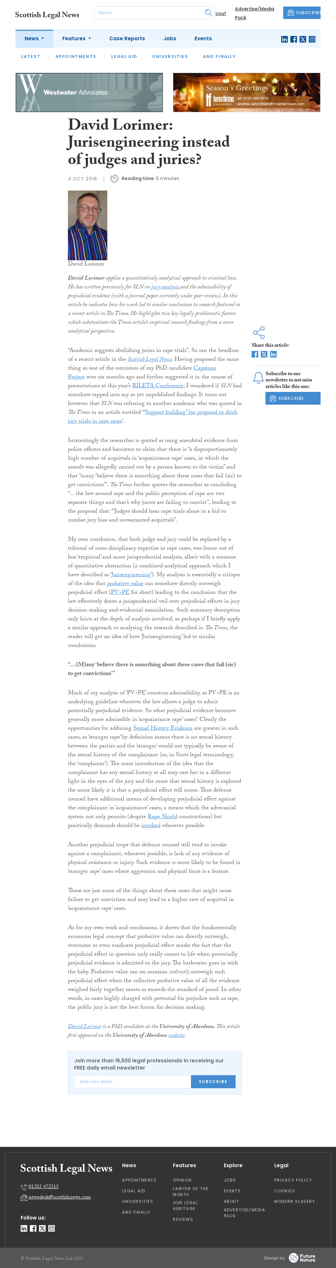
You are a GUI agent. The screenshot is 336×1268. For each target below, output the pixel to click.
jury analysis (165, 288)
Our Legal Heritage (185, 1205)
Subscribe (213, 1081)
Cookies (284, 1191)
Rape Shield (162, 817)
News (32, 38)
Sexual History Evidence (163, 729)
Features (74, 38)
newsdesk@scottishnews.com (60, 1197)
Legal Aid (124, 56)
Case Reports (127, 38)
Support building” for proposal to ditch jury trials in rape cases (153, 417)
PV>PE (120, 593)
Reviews (183, 1219)
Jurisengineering (131, 575)
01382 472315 (44, 1187)
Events (203, 38)
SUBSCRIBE (304, 13)
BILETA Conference (157, 386)
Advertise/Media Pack (244, 1213)
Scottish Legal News (150, 360)
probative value (125, 584)
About (218, 13)
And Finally (219, 56)
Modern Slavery (294, 1201)
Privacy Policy (293, 1180)
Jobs (169, 38)
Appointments (75, 56)
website (176, 1036)
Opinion (182, 1180)
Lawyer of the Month (191, 1191)
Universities (170, 56)
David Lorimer (84, 1027)
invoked (150, 826)
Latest (31, 56)
